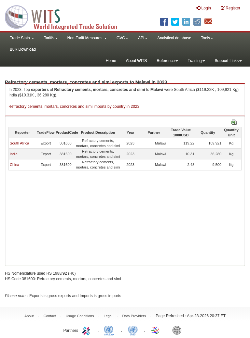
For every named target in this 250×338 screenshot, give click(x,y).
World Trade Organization (155, 329)
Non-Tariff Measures (87, 38)
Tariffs (51, 38)
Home (111, 60)
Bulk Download (23, 49)
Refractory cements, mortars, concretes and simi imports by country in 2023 (73, 106)
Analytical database (174, 38)
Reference (167, 60)
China (14, 165)
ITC (87, 329)
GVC (122, 38)
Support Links (228, 60)
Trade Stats (22, 38)
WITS (65, 16)
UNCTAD (110, 329)
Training (196, 60)
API (142, 38)
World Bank (178, 329)
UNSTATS (132, 329)
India (14, 154)
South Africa (19, 143)
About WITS (136, 60)
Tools (207, 38)
